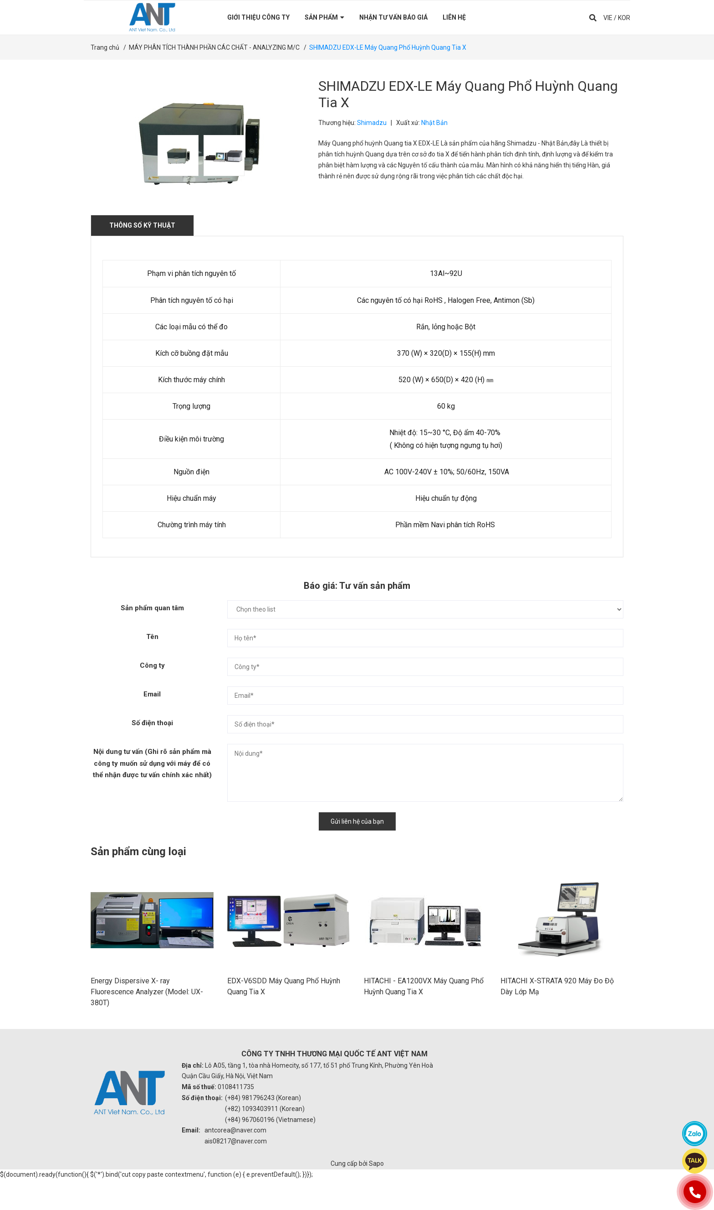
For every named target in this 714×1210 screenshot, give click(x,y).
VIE (607, 17)
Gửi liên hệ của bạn (357, 821)
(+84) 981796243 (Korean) (263, 1128)
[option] (176, 155)
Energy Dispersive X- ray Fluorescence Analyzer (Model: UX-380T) (147, 1022)
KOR (624, 17)
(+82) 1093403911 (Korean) (265, 1138)
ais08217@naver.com (235, 1171)
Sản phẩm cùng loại (138, 851)
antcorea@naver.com (235, 1160)
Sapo (376, 1193)
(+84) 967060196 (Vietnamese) (270, 1149)
